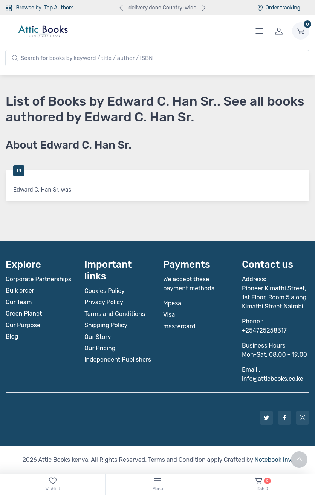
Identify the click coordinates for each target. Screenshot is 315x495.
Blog (12, 336)
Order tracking (278, 8)
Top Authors (58, 8)
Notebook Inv (272, 459)
